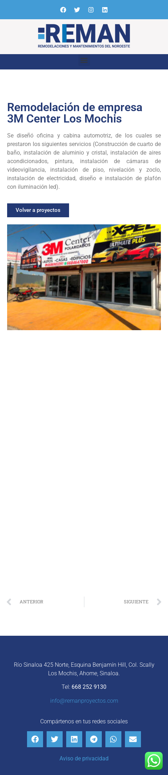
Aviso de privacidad (84, 758)
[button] (84, 60)
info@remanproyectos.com (84, 700)
